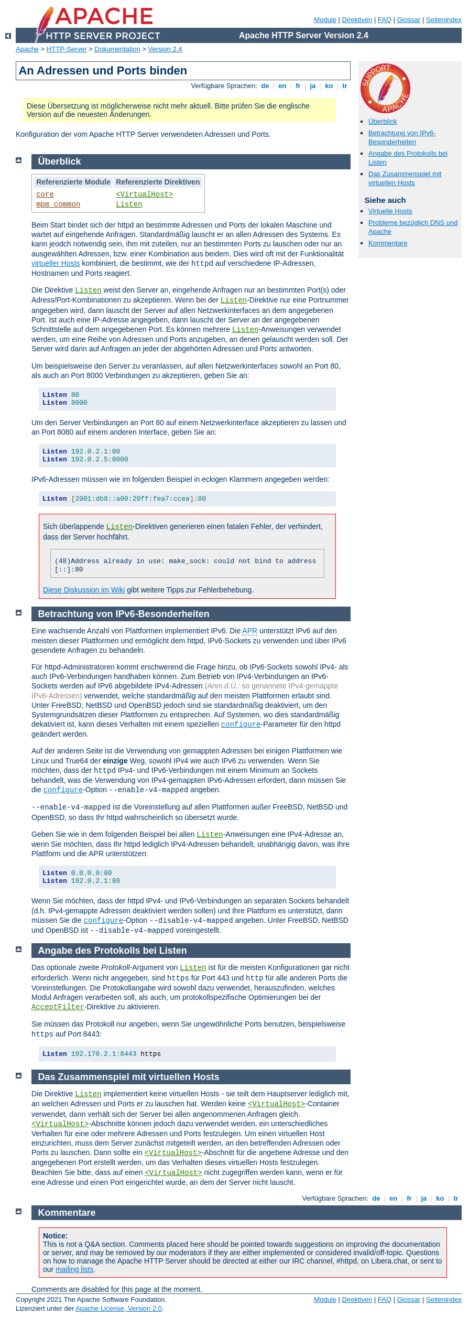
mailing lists (74, 1269)
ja (313, 86)
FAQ (384, 20)
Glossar (409, 20)
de (265, 86)
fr (298, 86)
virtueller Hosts (55, 263)
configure (241, 724)
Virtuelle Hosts (390, 211)
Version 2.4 (165, 49)
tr (345, 86)
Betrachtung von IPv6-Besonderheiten (402, 137)
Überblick (382, 121)
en (282, 86)
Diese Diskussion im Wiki (84, 590)
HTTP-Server (67, 49)
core (45, 194)
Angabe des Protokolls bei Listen (112, 950)
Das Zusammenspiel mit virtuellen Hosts (404, 178)
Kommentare (387, 243)
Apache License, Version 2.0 (118, 1308)
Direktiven (357, 20)
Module (325, 20)
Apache (27, 49)
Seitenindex (444, 20)
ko (329, 86)
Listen (129, 204)
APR (249, 631)
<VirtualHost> (144, 194)
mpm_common (58, 204)
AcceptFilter (57, 1007)
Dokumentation (117, 49)
